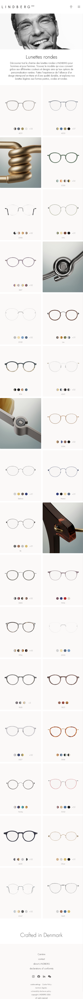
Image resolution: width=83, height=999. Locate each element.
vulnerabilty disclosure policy (41, 991)
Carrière (41, 954)
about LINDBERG (41, 963)
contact (41, 959)
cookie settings (35, 984)
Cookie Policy (46, 984)
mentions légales (41, 988)
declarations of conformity (41, 968)
